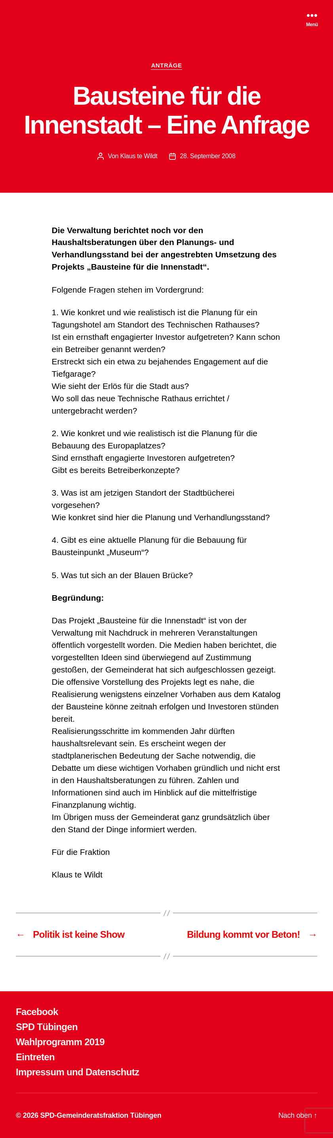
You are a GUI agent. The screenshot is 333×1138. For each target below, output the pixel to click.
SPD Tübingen (47, 1026)
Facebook (37, 1011)
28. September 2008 (207, 156)
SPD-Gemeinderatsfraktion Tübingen (100, 1115)
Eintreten (35, 1057)
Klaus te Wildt (138, 156)
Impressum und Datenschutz (77, 1072)
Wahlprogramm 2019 (60, 1041)
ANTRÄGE (166, 65)
